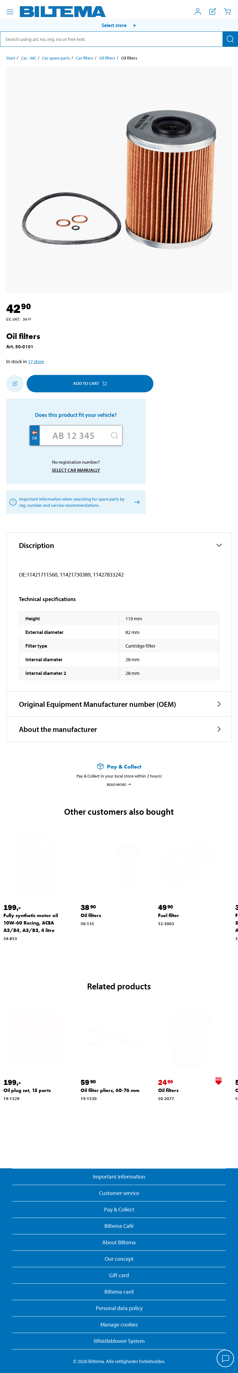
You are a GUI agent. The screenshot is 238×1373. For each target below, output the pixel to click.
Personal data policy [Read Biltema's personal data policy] (119, 1308)
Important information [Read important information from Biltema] (119, 1176)
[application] (225, 1359)
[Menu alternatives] (10, 12)
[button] (119, 25)
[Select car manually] (136, 502)
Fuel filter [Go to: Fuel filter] (168, 915)
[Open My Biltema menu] (197, 11)
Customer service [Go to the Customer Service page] (119, 1193)
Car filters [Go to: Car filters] (84, 58)
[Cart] (227, 11)
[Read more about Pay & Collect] (119, 766)
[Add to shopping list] (15, 383)
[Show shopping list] (212, 11)
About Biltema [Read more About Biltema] (119, 1242)
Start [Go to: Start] (10, 58)
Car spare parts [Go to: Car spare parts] (56, 58)
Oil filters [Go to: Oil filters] (107, 58)
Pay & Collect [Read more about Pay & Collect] (119, 1209)
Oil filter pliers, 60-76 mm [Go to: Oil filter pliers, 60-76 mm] (110, 1090)
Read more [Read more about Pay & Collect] (119, 784)
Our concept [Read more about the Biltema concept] (119, 1258)
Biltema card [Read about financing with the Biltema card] (119, 1291)
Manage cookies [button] (119, 1324)
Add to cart (90, 383)
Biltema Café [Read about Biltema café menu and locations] (119, 1225)
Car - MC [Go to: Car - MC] (28, 58)
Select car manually (76, 470)
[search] (119, 39)
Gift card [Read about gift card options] (119, 1275)
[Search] (230, 39)
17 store (36, 361)
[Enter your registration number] (73, 435)
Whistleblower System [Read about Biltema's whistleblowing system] (119, 1340)
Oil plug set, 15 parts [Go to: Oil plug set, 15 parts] (27, 1090)
